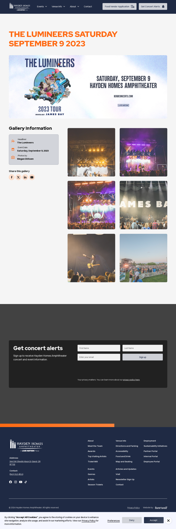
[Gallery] (91, 156)
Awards (91, 451)
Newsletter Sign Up (125, 479)
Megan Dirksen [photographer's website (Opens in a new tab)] (25, 158)
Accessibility (122, 451)
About (91, 441)
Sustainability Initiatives (155, 446)
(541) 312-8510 (16, 474)
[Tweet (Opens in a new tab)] (18, 177)
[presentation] (99, 369)
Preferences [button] (113, 520)
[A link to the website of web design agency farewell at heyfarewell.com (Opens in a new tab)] (161, 511)
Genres (91, 474)
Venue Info (121, 441)
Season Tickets (95, 484)
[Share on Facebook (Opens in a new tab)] (11, 177)
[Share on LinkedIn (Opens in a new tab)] (25, 177)
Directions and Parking (127, 446)
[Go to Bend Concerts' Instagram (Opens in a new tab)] (15, 482)
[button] (42, 6)
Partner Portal (150, 451)
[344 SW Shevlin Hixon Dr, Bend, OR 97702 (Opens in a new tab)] (27, 463)
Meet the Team (95, 446)
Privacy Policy (133, 511)
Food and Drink (123, 456)
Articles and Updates (126, 469)
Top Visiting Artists (97, 456)
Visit (118, 474)
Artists (91, 479)
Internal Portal (151, 456)
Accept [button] (153, 520)
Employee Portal (152, 461)
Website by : (148, 511)
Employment (150, 441)
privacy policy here (131, 380)
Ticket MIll (93, 461)
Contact (88, 6)
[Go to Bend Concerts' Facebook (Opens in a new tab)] (10, 482)
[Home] (20, 6)
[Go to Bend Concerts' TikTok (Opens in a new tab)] (25, 482)
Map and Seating (124, 461)
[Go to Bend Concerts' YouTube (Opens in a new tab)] (20, 482)
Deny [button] (131, 520)
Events (91, 469)
